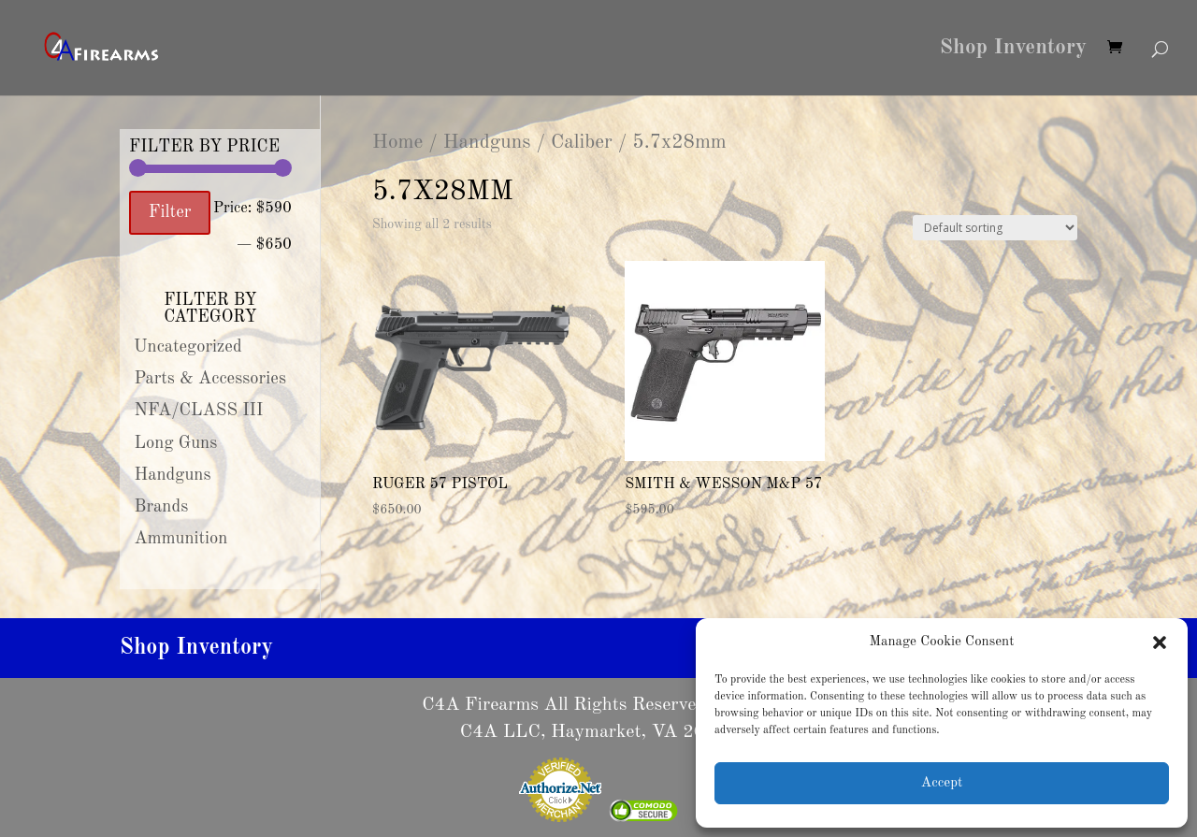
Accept (941, 783)
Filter (170, 212)
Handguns (487, 142)
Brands (162, 506)
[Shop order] (995, 227)
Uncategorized (188, 347)
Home (397, 142)
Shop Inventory (1013, 49)
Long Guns (176, 443)
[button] (1159, 642)
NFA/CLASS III (199, 410)
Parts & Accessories (210, 378)
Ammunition (181, 538)
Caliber (582, 142)
